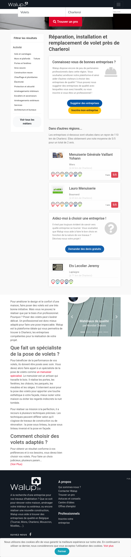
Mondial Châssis (96, 325)
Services (18, 105)
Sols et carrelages (22, 54)
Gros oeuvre (20, 68)
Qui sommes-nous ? (69, 487)
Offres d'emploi (67, 506)
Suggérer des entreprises (84, 103)
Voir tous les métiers (27, 121)
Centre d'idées (66, 502)
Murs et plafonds (22, 58)
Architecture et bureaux (25, 110)
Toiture (36, 58)
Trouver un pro (65, 22)
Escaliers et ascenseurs (25, 96)
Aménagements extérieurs (26, 100)
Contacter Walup (67, 491)
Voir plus (108, 545)
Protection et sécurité (24, 86)
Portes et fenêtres (22, 63)
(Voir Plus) (16, 464)
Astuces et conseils (69, 498)
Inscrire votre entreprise (65, 520)
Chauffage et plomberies (26, 77)
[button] (72, 316)
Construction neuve (23, 72)
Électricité (19, 82)
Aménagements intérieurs (26, 91)
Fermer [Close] (62, 551)
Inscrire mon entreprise (84, 110)
